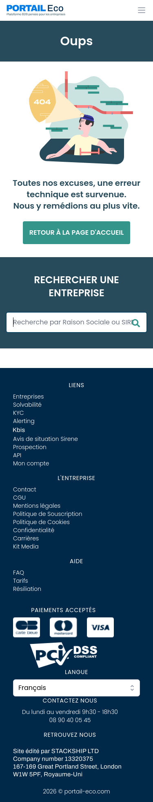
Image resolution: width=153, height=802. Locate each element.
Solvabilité (27, 405)
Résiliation (27, 589)
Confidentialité (33, 530)
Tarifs (20, 581)
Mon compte (31, 463)
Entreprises (28, 396)
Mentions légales (36, 506)
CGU (19, 498)
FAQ (18, 572)
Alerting (24, 421)
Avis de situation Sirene (45, 439)
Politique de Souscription (47, 514)
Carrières (26, 538)
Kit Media (26, 546)
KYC (18, 413)
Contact (24, 489)
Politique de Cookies (41, 522)
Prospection (30, 447)
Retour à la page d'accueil (76, 232)
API (17, 455)
